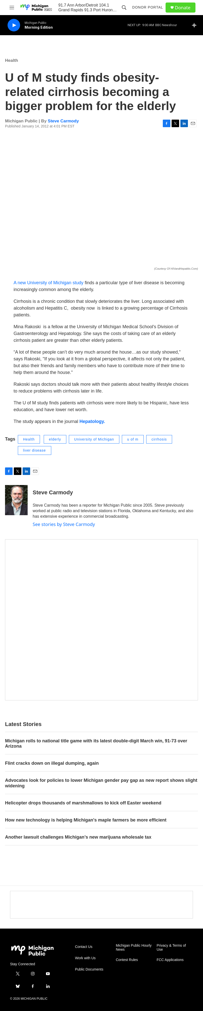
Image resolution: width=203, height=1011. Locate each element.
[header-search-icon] (124, 7)
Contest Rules (127, 960)
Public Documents (89, 969)
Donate (182, 7)
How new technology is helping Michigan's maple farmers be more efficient (85, 820)
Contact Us (83, 947)
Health (11, 60)
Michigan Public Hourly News (133, 947)
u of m (132, 439)
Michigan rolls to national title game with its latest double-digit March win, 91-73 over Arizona (96, 743)
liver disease (34, 450)
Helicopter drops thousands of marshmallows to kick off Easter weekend (83, 802)
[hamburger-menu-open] (12, 8)
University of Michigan (94, 439)
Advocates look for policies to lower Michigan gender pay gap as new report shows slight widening (101, 783)
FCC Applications (170, 960)
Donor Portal (147, 7)
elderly (55, 439)
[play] (14, 25)
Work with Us (85, 958)
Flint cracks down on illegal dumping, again (52, 763)
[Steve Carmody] (16, 500)
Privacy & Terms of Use (171, 947)
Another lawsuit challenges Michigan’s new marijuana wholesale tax (78, 837)
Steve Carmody (63, 121)
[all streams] (195, 25)
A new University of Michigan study (48, 282)
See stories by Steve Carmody (64, 524)
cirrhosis (159, 439)
